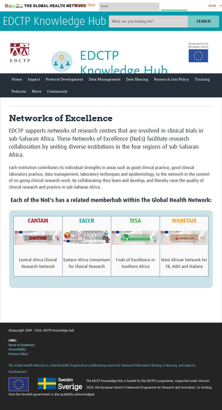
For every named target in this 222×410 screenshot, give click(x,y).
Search (203, 21)
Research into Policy (171, 79)
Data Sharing (137, 79)
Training (202, 79)
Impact (34, 79)
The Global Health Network (45, 5)
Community (57, 91)
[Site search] (149, 21)
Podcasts (18, 91)
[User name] (129, 6)
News (36, 91)
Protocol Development (64, 79)
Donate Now (85, 5)
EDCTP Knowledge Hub (54, 22)
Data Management (104, 79)
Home (16, 79)
